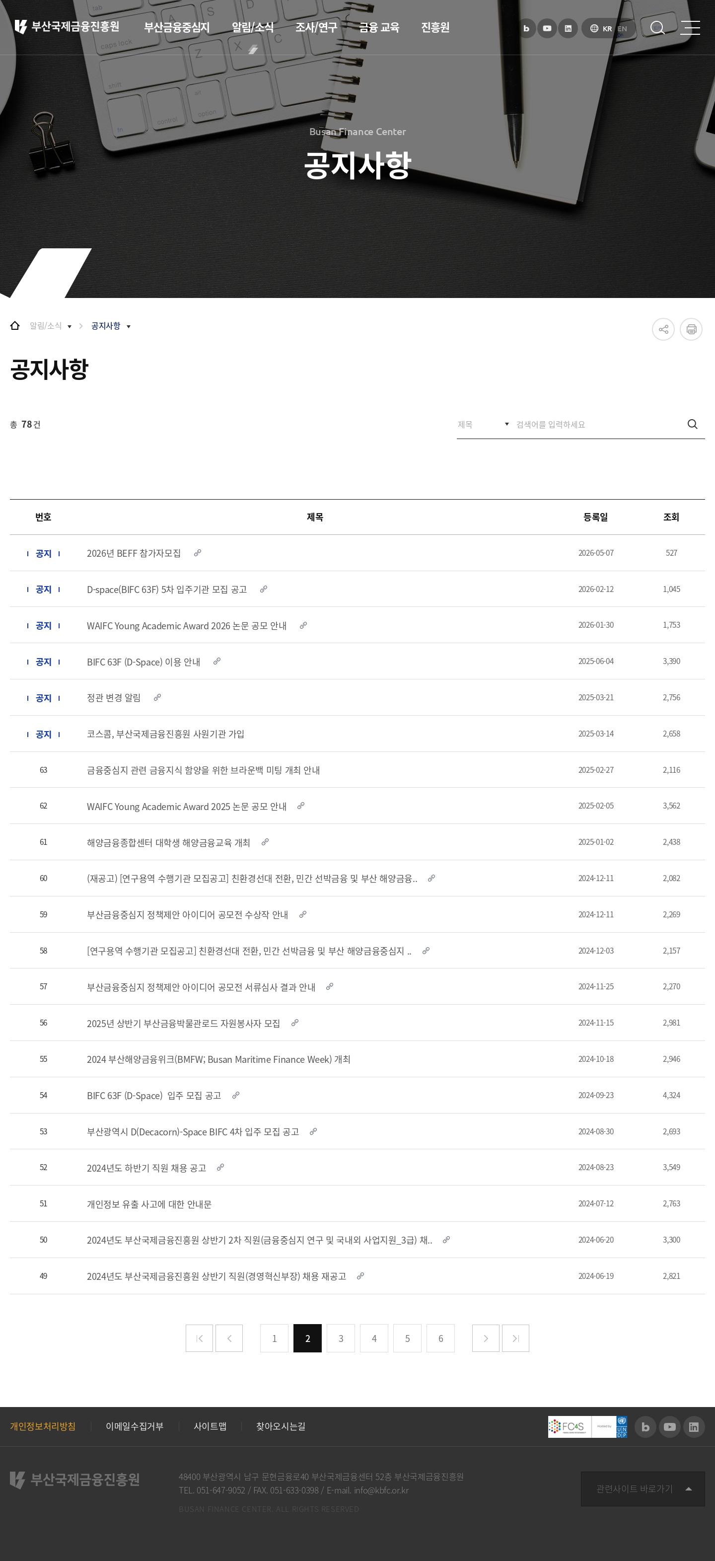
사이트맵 (210, 1426)
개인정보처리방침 (43, 1426)
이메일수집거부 (134, 1426)
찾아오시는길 (281, 1426)
